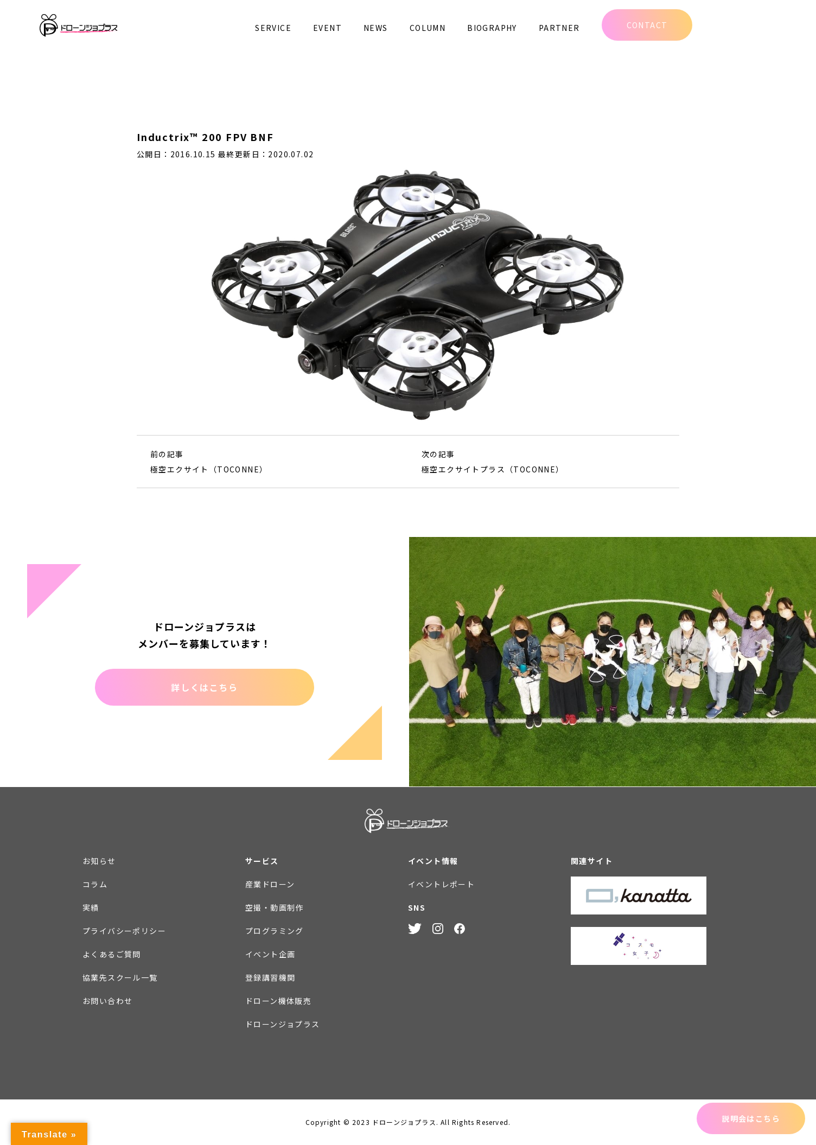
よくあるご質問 (111, 954)
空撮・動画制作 (274, 907)
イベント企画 (270, 954)
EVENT (327, 27)
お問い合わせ (107, 1000)
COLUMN (427, 27)
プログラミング (274, 930)
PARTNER (559, 27)
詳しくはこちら (204, 687)
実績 (90, 907)
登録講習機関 (270, 977)
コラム (94, 884)
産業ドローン (270, 884)
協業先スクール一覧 (120, 977)
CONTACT (647, 25)
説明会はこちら (751, 1118)
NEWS (376, 27)
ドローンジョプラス (282, 1024)
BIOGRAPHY (492, 27)
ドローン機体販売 (278, 1000)
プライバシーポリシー (124, 930)
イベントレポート (441, 884)
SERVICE (273, 27)
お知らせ (99, 860)
